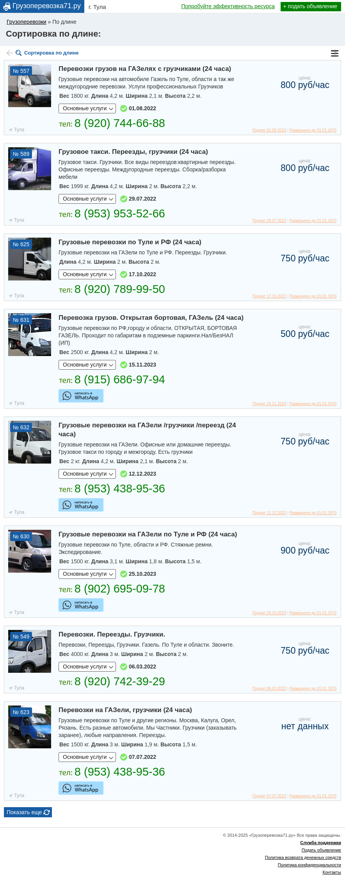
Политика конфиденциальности (309, 864)
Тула (19, 129)
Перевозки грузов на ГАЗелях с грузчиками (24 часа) (145, 68)
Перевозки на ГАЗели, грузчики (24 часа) (125, 710)
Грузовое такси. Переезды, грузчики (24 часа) (133, 151)
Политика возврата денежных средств (303, 857)
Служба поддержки (320, 842)
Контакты (331, 872)
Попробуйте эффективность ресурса (228, 6)
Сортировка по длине (51, 53)
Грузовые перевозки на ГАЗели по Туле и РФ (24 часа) (148, 534)
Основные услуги (85, 108)
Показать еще (24, 812)
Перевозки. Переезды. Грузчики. (112, 634)
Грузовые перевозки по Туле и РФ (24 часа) (130, 242)
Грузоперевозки (26, 22)
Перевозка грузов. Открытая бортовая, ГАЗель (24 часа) (151, 317)
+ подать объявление (310, 6)
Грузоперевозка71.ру (46, 6)
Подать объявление (321, 850)
